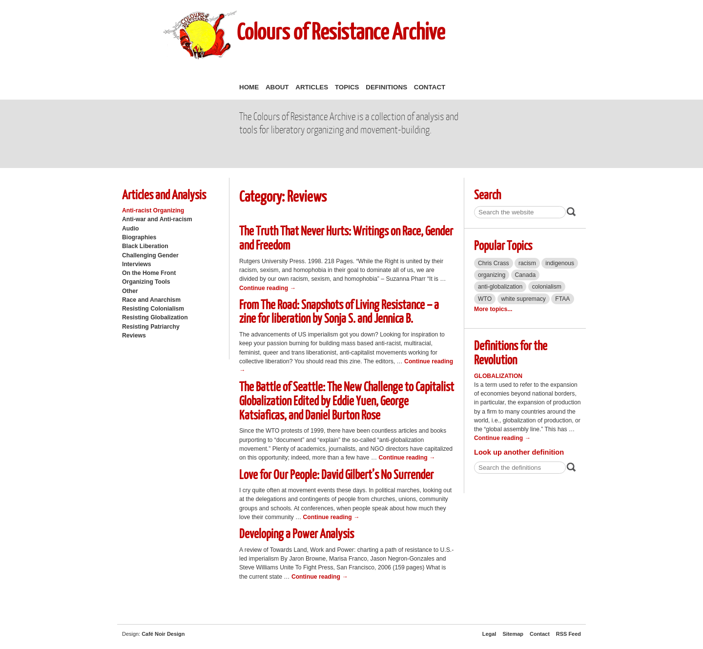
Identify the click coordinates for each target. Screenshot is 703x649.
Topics (347, 87)
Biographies (139, 237)
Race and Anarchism (151, 299)
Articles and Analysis (164, 194)
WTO (485, 298)
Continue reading (267, 288)
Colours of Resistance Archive (341, 31)
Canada (525, 275)
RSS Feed (568, 634)
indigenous (559, 263)
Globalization (498, 376)
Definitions (386, 87)
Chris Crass (493, 263)
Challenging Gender (150, 255)
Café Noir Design (163, 634)
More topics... (493, 309)
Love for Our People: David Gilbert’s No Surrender (336, 474)
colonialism (546, 286)
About (277, 87)
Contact (429, 87)
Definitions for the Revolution (510, 352)
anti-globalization (500, 286)
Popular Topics (503, 244)
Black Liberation (145, 246)
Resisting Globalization (155, 317)
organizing (491, 275)
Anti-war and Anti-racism (157, 219)
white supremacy (523, 298)
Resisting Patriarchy (151, 326)
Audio (130, 228)
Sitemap (512, 634)
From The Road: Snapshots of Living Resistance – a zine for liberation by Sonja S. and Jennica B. (339, 311)
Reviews (134, 335)
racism (527, 263)
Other (130, 291)
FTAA (562, 298)
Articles (311, 87)
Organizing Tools (146, 281)
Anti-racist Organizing (153, 210)
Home (249, 87)
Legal (489, 634)
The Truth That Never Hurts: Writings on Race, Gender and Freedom (346, 237)
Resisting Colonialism (153, 308)
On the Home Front (149, 273)
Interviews (136, 264)
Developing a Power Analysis (296, 533)
